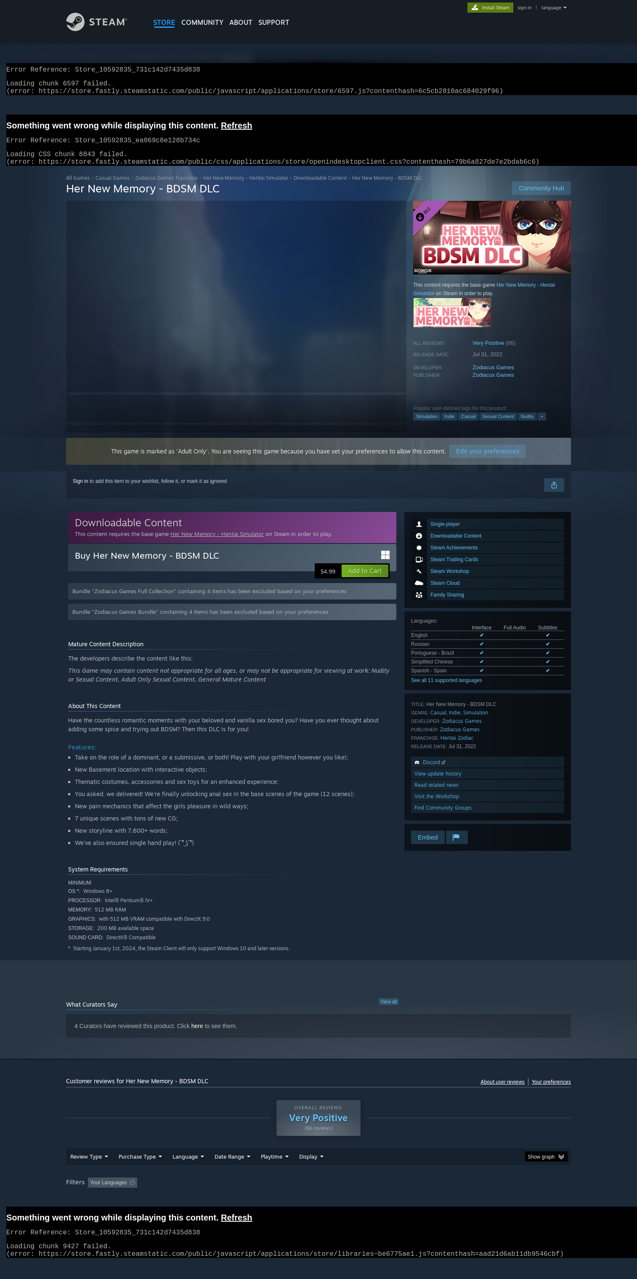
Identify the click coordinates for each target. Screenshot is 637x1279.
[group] (318, 1199)
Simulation (427, 426)
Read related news (436, 795)
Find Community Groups (443, 818)
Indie (449, 426)
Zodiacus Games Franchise (166, 188)
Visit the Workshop (436, 806)
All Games (78, 188)
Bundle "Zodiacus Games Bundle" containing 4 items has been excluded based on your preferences (200, 621)
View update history (438, 784)
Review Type (86, 1172)
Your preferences (551, 1092)
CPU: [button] (433, 1199)
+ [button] (542, 426)
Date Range (229, 1172)
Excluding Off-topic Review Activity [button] (193, 1199)
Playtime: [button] (258, 1199)
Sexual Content (498, 426)
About (240, 22)
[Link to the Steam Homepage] (103, 28)
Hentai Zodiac (457, 748)
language (551, 8)
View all (389, 1011)
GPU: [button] (461, 1199)
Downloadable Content (320, 188)
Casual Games (113, 188)
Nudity (527, 426)
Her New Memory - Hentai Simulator (245, 188)
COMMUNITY (202, 22)
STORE (164, 22)
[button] (365, 581)
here (197, 1036)
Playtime (271, 1172)
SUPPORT (273, 22)
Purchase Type (137, 1172)
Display (308, 1172)
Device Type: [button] (497, 1199)
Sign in (80, 491)
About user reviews (502, 1092)
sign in (524, 8)
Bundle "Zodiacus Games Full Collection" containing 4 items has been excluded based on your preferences (209, 601)
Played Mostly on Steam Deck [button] (319, 1199)
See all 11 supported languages (446, 690)
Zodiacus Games (493, 377)
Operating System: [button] (389, 1199)
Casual (468, 426)
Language (185, 1172)
